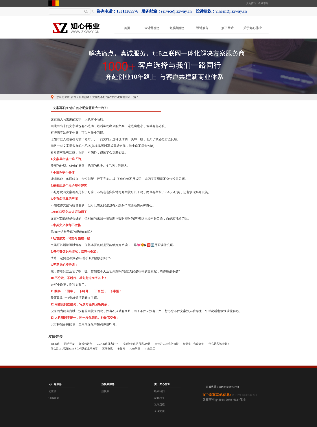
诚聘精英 (159, 397)
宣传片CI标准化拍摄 (167, 343)
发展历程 (159, 404)
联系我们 (159, 391)
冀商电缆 (107, 348)
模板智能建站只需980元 (136, 343)
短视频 (105, 391)
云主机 (52, 391)
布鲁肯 (121, 348)
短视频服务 (177, 28)
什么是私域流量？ (219, 343)
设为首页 (251, 3)
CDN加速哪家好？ (107, 343)
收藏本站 (263, 3)
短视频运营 (85, 343)
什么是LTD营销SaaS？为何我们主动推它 (74, 348)
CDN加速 (53, 397)
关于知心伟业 (252, 28)
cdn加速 (55, 343)
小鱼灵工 (150, 348)
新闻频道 (84, 97)
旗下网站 (227, 28)
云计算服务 (152, 28)
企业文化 (159, 411)
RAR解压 (134, 348)
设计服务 (202, 28)
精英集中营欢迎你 (193, 343)
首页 (127, 28)
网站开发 (69, 343)
